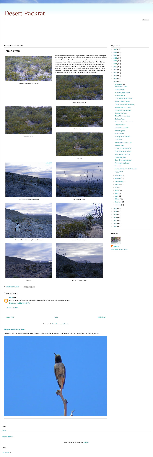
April (117, 196)
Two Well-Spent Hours (122, 116)
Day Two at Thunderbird (123, 110)
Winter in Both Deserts (122, 101)
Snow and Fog (120, 95)
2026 (115, 49)
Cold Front (118, 139)
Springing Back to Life (122, 92)
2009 (115, 223)
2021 (115, 64)
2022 (115, 61)
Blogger (86, 442)
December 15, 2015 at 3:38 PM (19, 303)
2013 (115, 211)
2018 (115, 73)
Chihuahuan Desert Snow (123, 98)
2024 (115, 55)
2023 (115, 58)
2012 (115, 214)
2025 (115, 52)
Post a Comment (12, 307)
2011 (115, 217)
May (117, 193)
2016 (115, 78)
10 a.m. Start (119, 145)
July (117, 187)
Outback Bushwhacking (123, 148)
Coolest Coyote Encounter (124, 122)
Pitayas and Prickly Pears (14, 329)
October (118, 178)
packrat (116, 246)
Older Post (101, 317)
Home (56, 317)
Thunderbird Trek (120, 113)
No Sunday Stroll (120, 157)
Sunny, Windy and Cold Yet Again (126, 169)
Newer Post (10, 317)
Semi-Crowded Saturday (123, 160)
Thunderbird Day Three (122, 107)
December (119, 84)
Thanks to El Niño (121, 87)
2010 (115, 220)
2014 (115, 208)
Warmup (118, 166)
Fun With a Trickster (121, 128)
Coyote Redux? (120, 125)
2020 (115, 67)
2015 (115, 81)
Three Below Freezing (122, 154)
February (118, 202)
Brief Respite (119, 133)
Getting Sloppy (120, 89)
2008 (115, 226)
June (117, 190)
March (117, 199)
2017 (115, 75)
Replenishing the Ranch (123, 151)
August (117, 184)
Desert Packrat (24, 13)
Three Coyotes (120, 131)
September (119, 181)
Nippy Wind (119, 172)
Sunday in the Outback (122, 136)
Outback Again (120, 119)
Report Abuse (7, 437)
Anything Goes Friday (122, 163)
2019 (115, 70)
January (118, 205)
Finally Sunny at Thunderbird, (125, 104)
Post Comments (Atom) (60, 324)
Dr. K (11, 297)
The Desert (5, 452)
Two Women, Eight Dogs (123, 142)
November (119, 175)
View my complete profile (119, 249)
